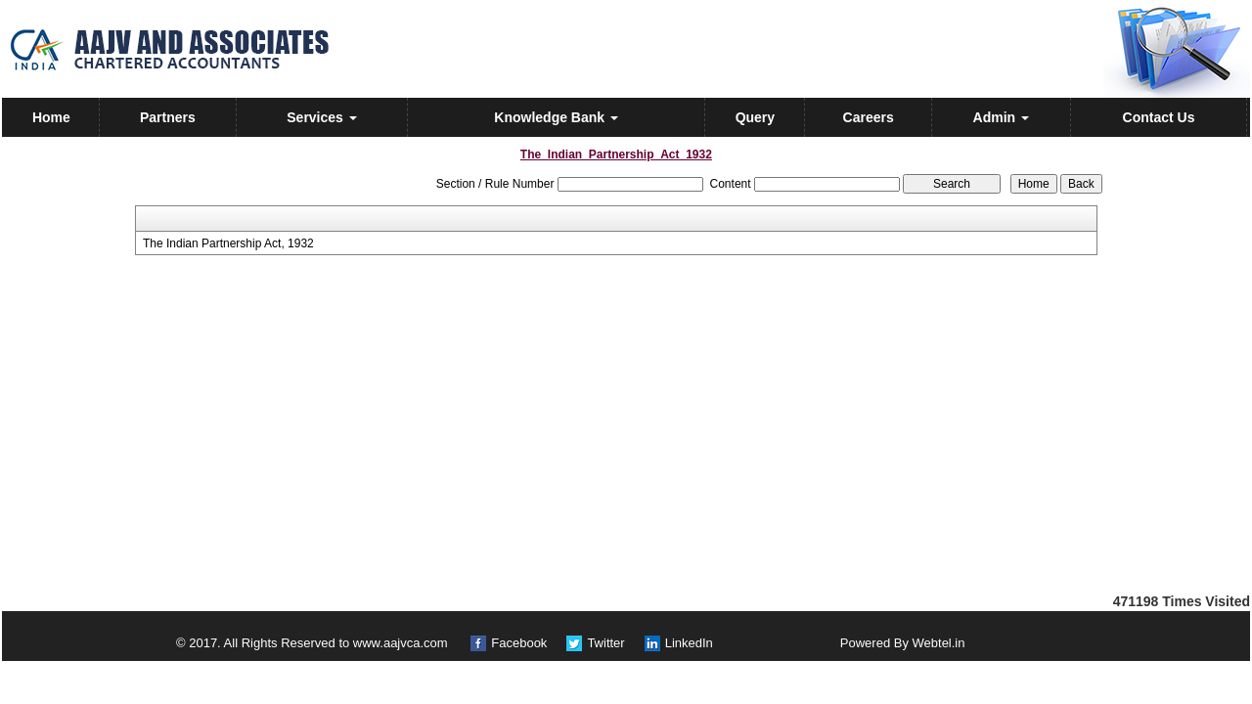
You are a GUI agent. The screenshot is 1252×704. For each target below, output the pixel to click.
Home (51, 117)
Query (755, 117)
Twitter (605, 643)
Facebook (519, 643)
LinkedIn (689, 643)
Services (322, 117)
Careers (868, 117)
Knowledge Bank (556, 117)
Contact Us (1159, 117)
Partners (168, 117)
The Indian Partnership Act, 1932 (228, 243)
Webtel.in (939, 643)
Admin (1001, 117)
